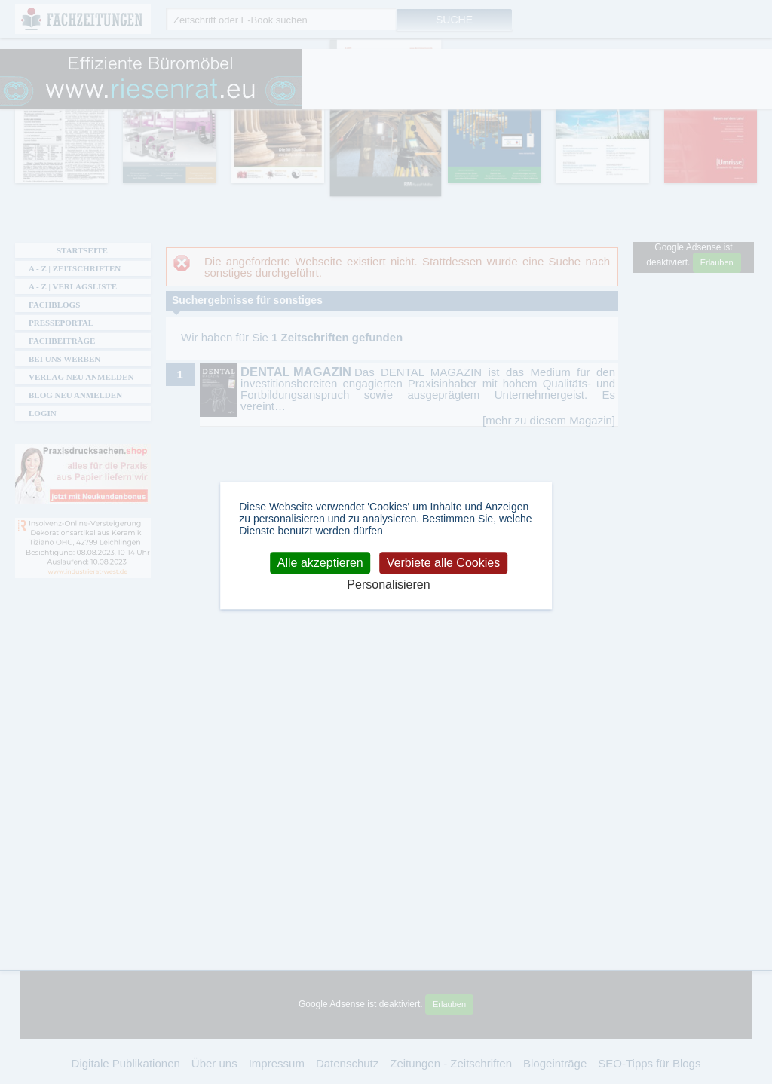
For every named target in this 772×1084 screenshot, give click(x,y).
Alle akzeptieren (320, 562)
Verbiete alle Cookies (443, 562)
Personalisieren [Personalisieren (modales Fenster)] (388, 585)
